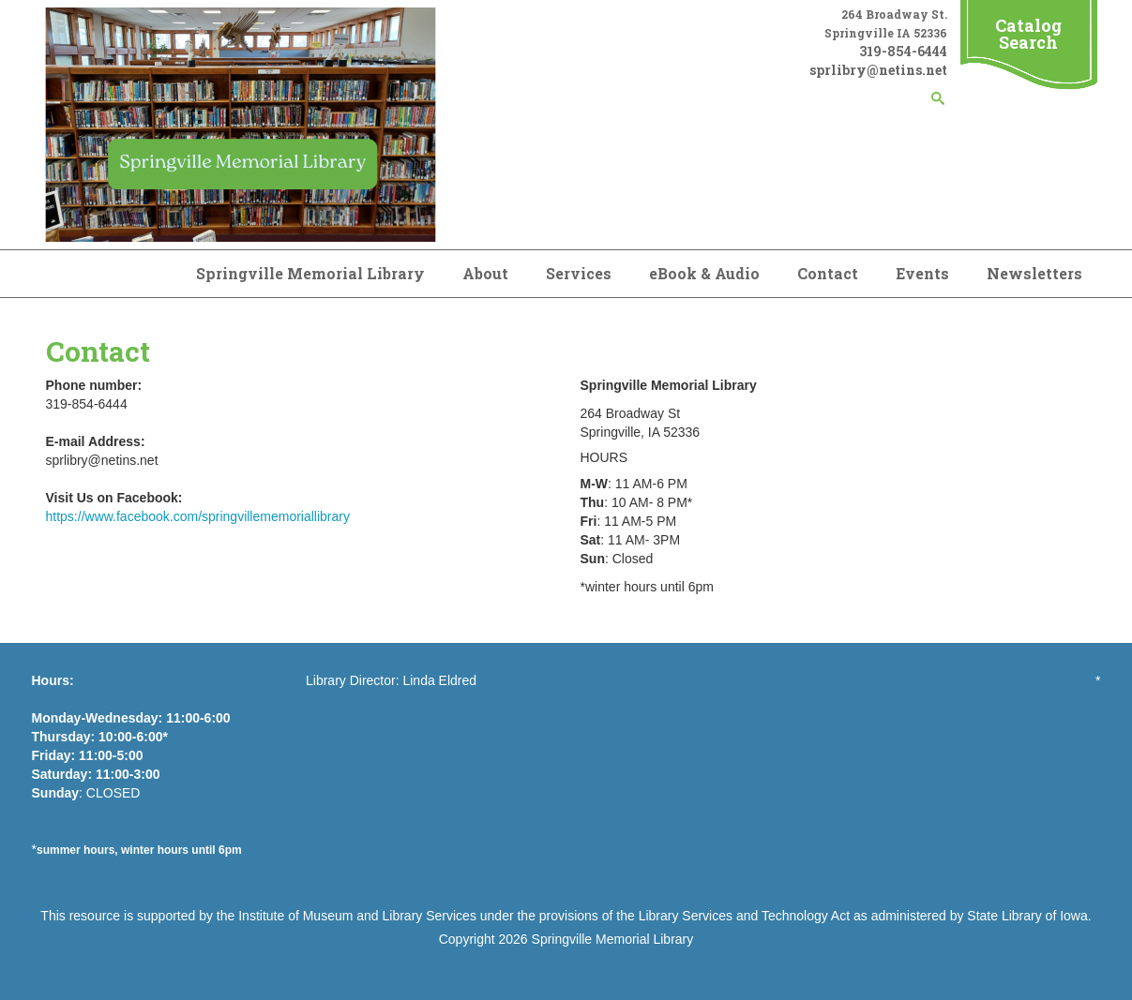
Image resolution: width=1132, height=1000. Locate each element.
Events (922, 273)
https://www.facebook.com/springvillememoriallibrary (198, 516)
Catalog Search (1028, 33)
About (485, 273)
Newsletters (1034, 273)
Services (578, 273)
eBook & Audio (704, 273)
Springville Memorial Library (310, 273)
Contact (827, 273)
